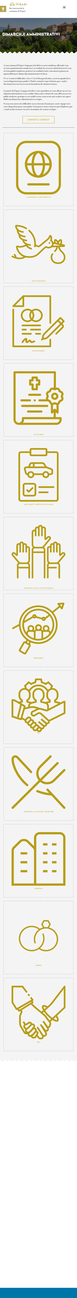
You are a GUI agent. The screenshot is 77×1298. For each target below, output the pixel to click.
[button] (64, 7)
